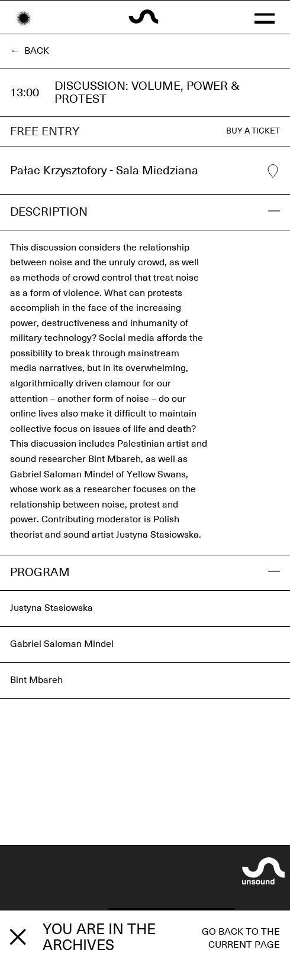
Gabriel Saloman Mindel (62, 644)
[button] (265, 17)
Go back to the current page (241, 938)
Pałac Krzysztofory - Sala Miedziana (145, 171)
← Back (29, 51)
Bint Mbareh (36, 680)
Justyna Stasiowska (51, 608)
